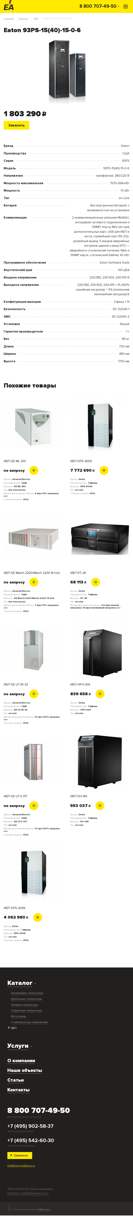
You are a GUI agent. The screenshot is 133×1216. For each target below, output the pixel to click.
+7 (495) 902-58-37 (30, 1126)
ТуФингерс (44, 1209)
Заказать (16, 125)
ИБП (13, 1028)
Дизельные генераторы (26, 999)
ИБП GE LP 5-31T (16, 797)
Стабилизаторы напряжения (29, 1022)
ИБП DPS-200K (15, 908)
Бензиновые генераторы (27, 993)
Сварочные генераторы (26, 1011)
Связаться (20, 1156)
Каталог (19, 983)
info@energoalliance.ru (21, 1166)
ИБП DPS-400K (81, 461)
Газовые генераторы (24, 1005)
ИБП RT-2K (78, 573)
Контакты (18, 1090)
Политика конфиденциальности (27, 1194)
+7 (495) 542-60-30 (30, 1140)
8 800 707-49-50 (97, 6)
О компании (21, 1061)
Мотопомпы (18, 1017)
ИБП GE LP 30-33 (16, 685)
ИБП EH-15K (78, 797)
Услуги (18, 1046)
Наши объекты (24, 1071)
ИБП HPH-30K (80, 685)
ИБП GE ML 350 (15, 461)
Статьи (15, 1080)
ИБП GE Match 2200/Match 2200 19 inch (32, 573)
